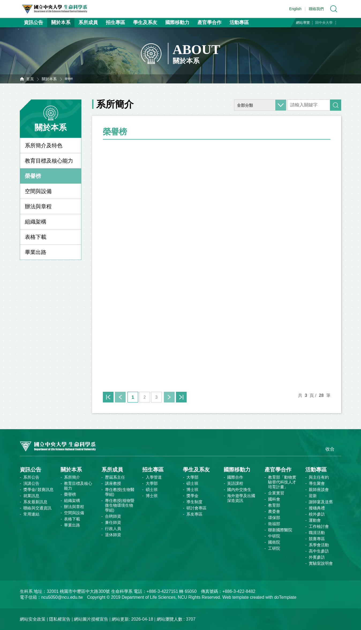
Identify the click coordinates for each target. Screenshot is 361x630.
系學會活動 (319, 545)
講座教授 (113, 483)
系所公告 (31, 477)
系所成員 (88, 22)
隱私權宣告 (59, 619)
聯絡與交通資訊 (37, 508)
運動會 (315, 520)
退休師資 (113, 534)
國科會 (274, 499)
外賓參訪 (317, 557)
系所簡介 (72, 477)
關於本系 (60, 22)
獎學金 (192, 495)
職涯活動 (317, 532)
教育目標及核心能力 (49, 161)
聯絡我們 (316, 9)
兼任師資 (113, 522)
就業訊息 (31, 495)
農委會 (274, 511)
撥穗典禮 (317, 508)
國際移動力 (177, 22)
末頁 (181, 397)
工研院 (274, 548)
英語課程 (235, 483)
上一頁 (120, 397)
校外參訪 (317, 514)
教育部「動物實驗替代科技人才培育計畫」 (282, 482)
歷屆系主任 (115, 477)
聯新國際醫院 (280, 530)
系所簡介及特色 (43, 145)
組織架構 (35, 222)
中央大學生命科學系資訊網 (60, 8)
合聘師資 (113, 516)
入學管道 (154, 477)
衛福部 (274, 523)
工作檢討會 (319, 526)
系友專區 (194, 514)
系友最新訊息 (35, 502)
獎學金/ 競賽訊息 (38, 489)
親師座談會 (319, 489)
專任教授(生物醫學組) (119, 492)
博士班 (152, 495)
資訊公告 (33, 22)
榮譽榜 (33, 176)
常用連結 (31, 514)
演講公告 (31, 483)
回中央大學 (324, 23)
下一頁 (169, 397)
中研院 (274, 536)
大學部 (152, 483)
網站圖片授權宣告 (91, 619)
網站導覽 (303, 23)
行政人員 (113, 528)
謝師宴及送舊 (321, 502)
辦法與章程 (38, 206)
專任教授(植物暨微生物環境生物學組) (119, 505)
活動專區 (239, 22)
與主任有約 (319, 477)
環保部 (274, 517)
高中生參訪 (319, 551)
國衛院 (274, 542)
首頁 (30, 79)
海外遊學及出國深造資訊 (241, 498)
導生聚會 (317, 483)
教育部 (274, 505)
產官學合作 (209, 22)
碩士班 (152, 489)
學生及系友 (145, 22)
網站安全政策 (33, 619)
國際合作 (235, 477)
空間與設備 (38, 191)
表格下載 (35, 237)
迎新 (313, 495)
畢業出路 (35, 252)
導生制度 (194, 502)
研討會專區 (196, 508)
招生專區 (115, 22)
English (295, 9)
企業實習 (276, 493)
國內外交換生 (239, 489)
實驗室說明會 (321, 563)
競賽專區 (317, 538)
